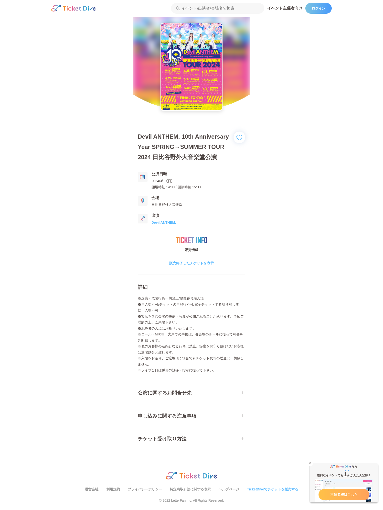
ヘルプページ (229, 489)
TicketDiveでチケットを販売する (272, 489)
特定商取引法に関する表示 (190, 489)
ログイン (318, 8)
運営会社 (91, 489)
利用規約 (113, 489)
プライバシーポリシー (145, 489)
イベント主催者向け (284, 8)
